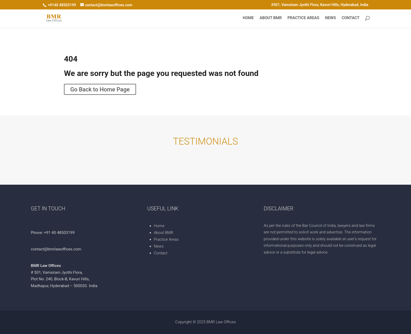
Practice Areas (303, 18)
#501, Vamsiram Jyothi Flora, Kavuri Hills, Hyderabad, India (319, 5)
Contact (350, 18)
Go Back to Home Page (100, 89)
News (330, 18)
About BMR (270, 18)
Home (248, 18)
